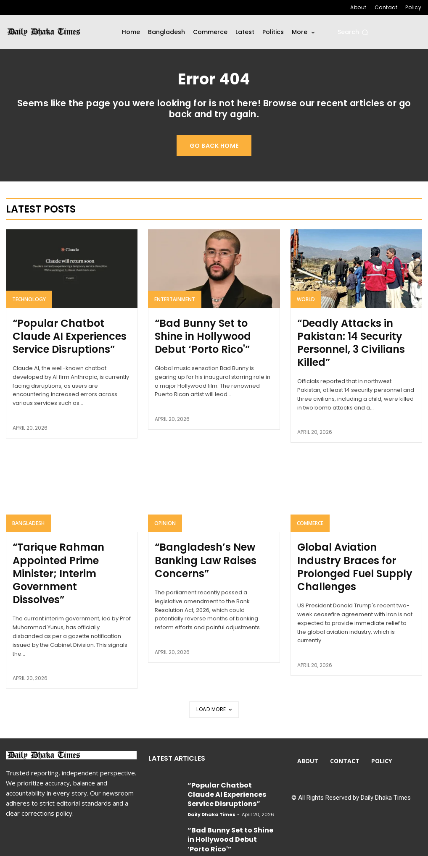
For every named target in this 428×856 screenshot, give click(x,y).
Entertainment (174, 305)
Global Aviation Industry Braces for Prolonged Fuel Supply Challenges (346, 548)
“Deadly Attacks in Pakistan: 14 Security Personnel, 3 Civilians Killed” (352, 338)
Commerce (310, 515)
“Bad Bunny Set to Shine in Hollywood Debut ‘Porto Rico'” (212, 333)
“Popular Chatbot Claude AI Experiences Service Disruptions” (67, 338)
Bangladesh (28, 515)
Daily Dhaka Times (211, 754)
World (306, 305)
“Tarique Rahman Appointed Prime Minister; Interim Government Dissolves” (69, 548)
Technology (29, 305)
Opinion (165, 515)
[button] (353, 32)
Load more (214, 665)
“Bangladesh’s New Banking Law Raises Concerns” (209, 543)
